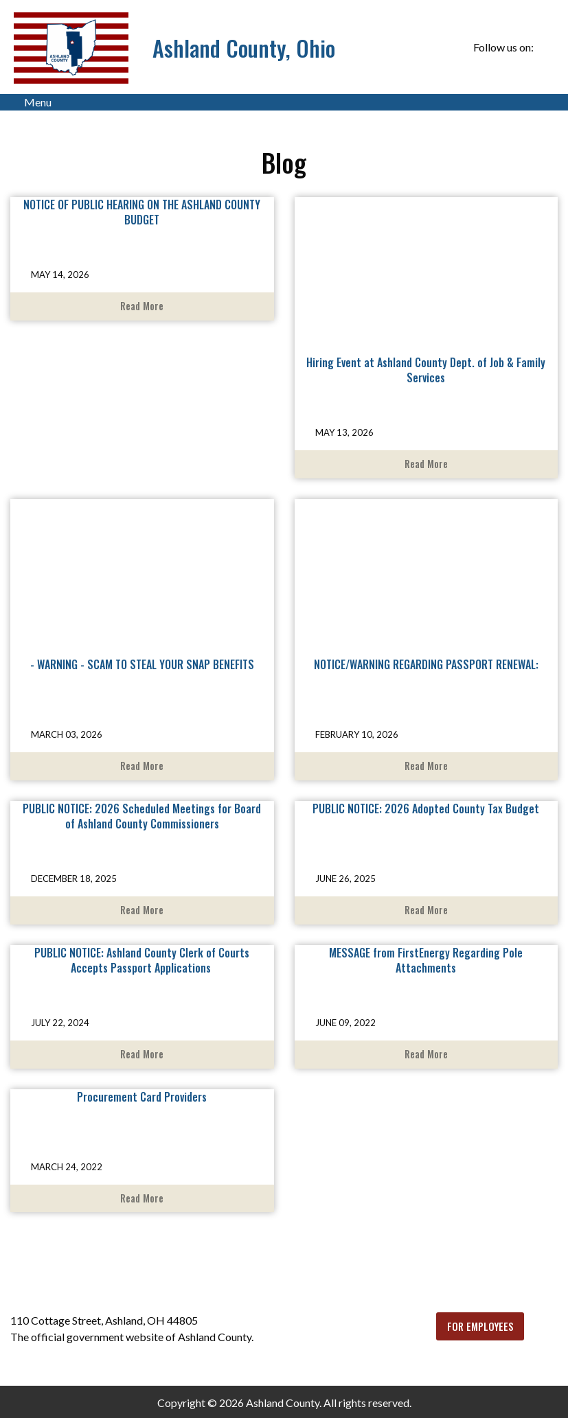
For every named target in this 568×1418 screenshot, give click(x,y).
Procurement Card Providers (142, 1097)
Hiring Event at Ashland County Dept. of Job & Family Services (425, 370)
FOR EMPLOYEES (480, 1326)
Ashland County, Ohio (243, 48)
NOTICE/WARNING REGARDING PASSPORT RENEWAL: (426, 664)
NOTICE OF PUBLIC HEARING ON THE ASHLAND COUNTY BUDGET (141, 212)
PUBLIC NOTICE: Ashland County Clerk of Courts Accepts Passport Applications (141, 960)
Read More (141, 306)
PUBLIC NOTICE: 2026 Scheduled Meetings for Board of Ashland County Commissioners (142, 816)
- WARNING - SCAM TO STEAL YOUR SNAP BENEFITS (142, 664)
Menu (31, 102)
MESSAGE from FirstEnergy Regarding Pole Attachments (426, 960)
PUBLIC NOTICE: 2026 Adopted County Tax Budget (426, 808)
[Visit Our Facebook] (547, 48)
